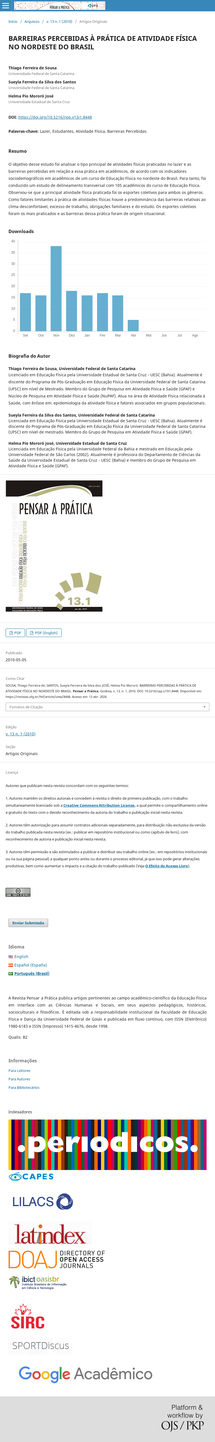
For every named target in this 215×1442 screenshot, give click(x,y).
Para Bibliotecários (23, 1087)
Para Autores (19, 1079)
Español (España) (30, 965)
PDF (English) (46, 632)
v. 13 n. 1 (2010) (59, 21)
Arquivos (31, 21)
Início (12, 21)
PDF (17, 632)
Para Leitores (19, 1070)
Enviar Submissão (28, 922)
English (21, 956)
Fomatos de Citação (26, 706)
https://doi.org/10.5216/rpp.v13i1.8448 (55, 117)
